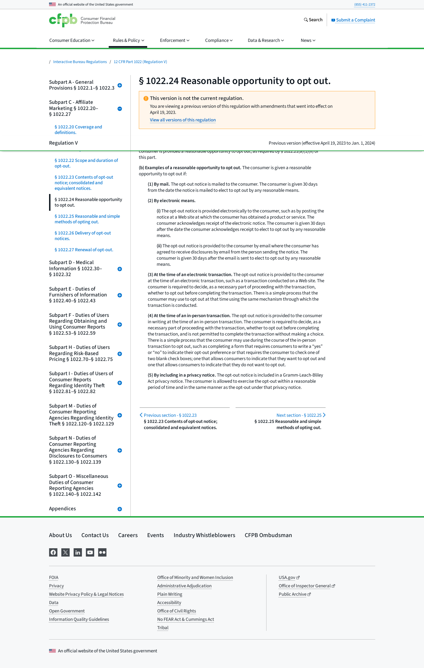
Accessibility (169, 602)
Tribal (162, 627)
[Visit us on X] (65, 552)
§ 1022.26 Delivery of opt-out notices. (83, 236)
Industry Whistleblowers (204, 535)
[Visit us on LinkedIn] (78, 552)
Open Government (67, 611)
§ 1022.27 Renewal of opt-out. (84, 249)
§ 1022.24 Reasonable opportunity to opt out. (88, 202)
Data (54, 602)
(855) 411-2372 (364, 4)
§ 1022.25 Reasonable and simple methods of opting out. (87, 219)
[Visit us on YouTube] (90, 552)
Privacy (56, 586)
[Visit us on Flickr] (102, 552)
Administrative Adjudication (184, 586)
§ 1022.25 (299, 415)
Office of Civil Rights (176, 611)
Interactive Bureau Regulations (80, 61)
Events (155, 535)
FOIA (53, 577)
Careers (128, 535)
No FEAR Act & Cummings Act (185, 619)
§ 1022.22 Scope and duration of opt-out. (86, 163)
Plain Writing (169, 594)
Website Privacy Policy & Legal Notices (86, 594)
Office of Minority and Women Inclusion (195, 577)
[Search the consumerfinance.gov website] (313, 20)
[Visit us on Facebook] (53, 552)
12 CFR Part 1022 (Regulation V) (140, 61)
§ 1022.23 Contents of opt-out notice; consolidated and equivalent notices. (84, 183)
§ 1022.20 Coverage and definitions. (78, 130)
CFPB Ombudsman (268, 535)
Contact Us (95, 535)
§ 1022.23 (170, 415)
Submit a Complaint (353, 20)
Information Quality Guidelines (79, 619)
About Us (60, 535)
